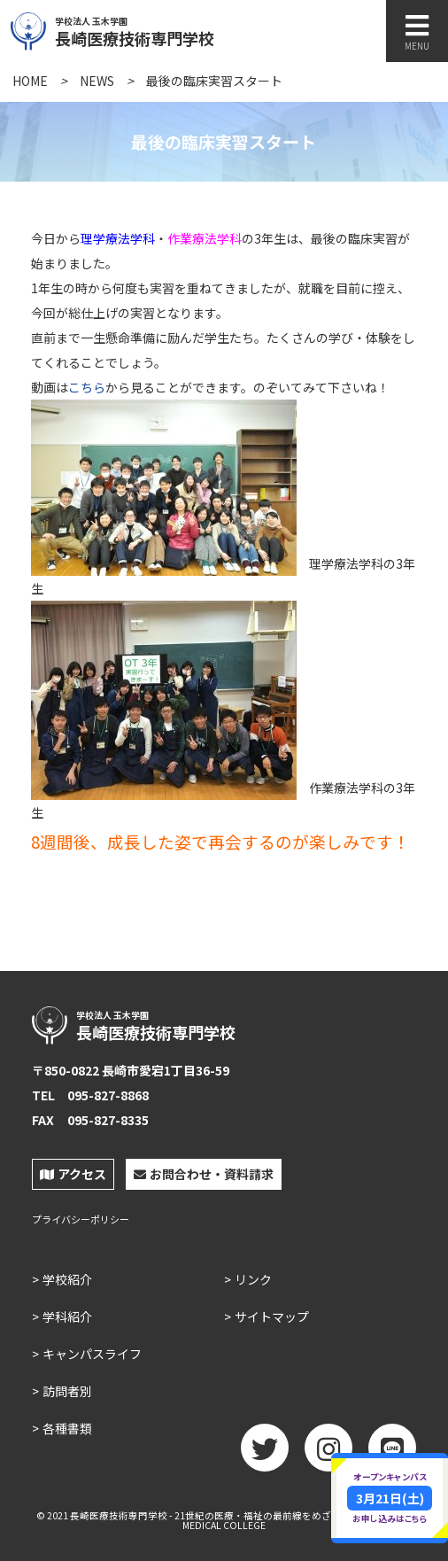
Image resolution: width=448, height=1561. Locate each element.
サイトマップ (272, 1316)
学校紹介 (67, 1279)
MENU (417, 32)
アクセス (73, 1174)
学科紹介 (67, 1316)
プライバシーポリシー (80, 1219)
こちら (86, 387)
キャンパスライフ (92, 1353)
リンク (253, 1279)
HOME (30, 80)
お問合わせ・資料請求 (204, 1174)
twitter (265, 1454)
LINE (392, 1454)
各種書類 (67, 1428)
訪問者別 (67, 1391)
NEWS (97, 80)
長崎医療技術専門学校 (174, 29)
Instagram (328, 1454)
